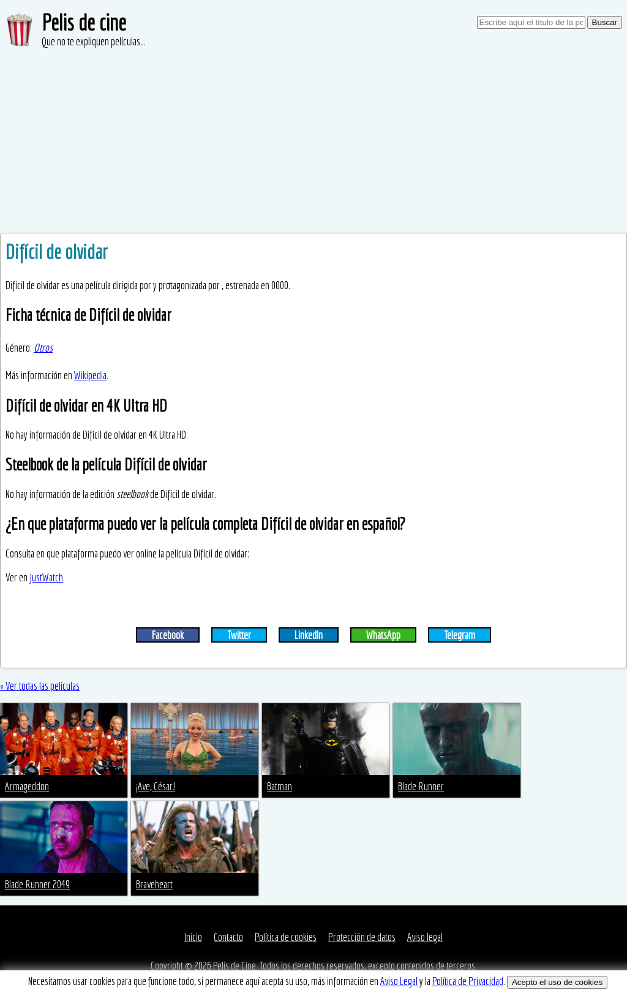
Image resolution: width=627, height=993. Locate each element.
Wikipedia (90, 375)
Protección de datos (362, 937)
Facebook (168, 635)
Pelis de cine (84, 22)
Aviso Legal (399, 981)
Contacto (228, 937)
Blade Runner (421, 786)
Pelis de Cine (234, 965)
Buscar (604, 22)
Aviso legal (425, 937)
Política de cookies (286, 937)
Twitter (239, 635)
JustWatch (46, 577)
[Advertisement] (313, 141)
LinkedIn (309, 635)
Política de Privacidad (467, 981)
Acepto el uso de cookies (557, 982)
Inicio (193, 937)
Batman (279, 786)
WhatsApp (383, 635)
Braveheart (154, 884)
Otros (43, 347)
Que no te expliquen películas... (94, 41)
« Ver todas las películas (40, 685)
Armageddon (27, 786)
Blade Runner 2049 (37, 884)
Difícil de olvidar (57, 252)
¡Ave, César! (155, 786)
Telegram (459, 635)
